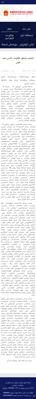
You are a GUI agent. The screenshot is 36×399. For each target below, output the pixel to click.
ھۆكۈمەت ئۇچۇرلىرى (9, 37)
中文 (2, 2)
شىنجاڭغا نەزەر (26, 36)
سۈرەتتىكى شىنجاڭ (9, 45)
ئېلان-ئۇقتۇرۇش (26, 45)
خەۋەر (9, 29)
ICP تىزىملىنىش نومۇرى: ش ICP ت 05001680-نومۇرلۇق (18, 388)
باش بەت (26, 29)
